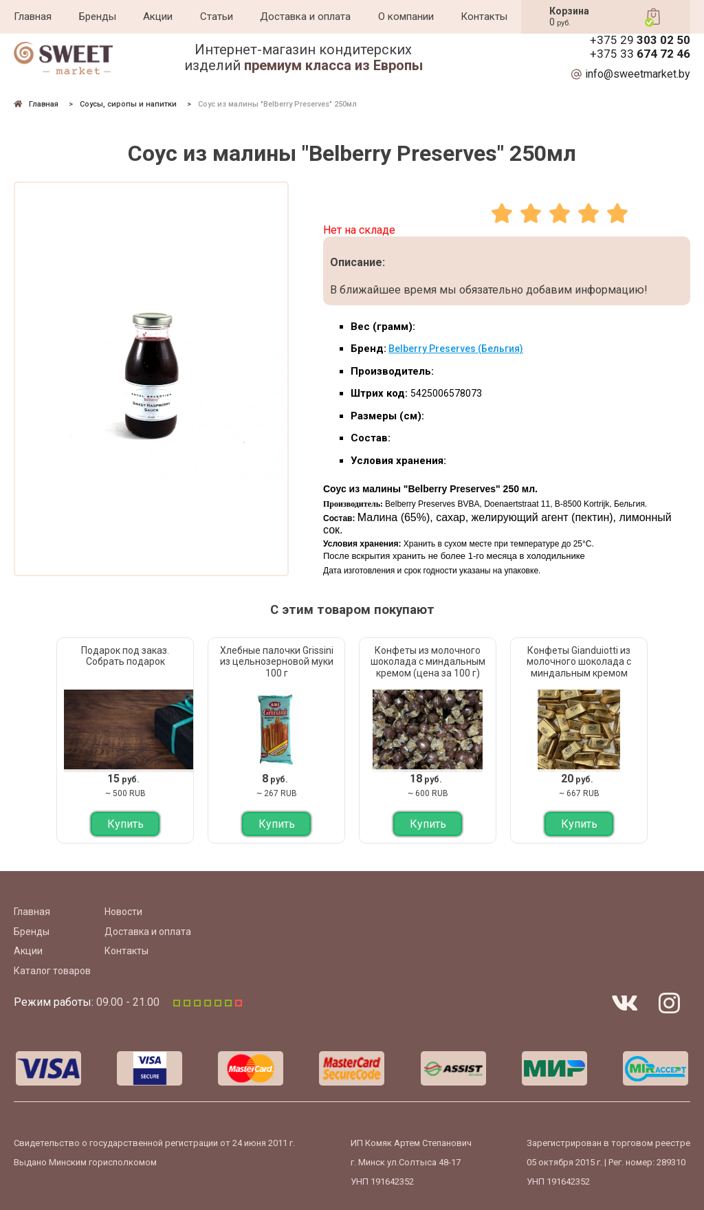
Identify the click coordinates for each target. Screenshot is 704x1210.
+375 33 (640, 53)
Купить (125, 823)
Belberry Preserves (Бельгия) (455, 348)
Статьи (216, 16)
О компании (406, 16)
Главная (33, 16)
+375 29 (640, 40)
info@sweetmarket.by (637, 74)
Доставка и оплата (305, 16)
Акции (158, 16)
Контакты (484, 16)
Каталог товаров (52, 970)
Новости (123, 911)
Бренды (97, 16)
